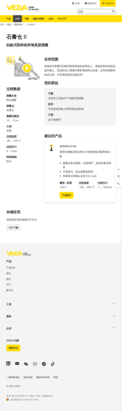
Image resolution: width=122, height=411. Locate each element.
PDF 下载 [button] (13, 227)
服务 (8, 316)
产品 (8, 18)
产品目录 (10, 267)
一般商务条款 (13, 377)
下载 (26, 18)
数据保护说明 (43, 377)
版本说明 (28, 377)
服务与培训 (38, 18)
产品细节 (66, 195)
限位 (8, 278)
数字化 (9, 290)
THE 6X (62, 18)
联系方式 (13, 347)
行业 (17, 18)
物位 (8, 273)
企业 (51, 18)
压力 (8, 284)
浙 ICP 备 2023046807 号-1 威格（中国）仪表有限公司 (29, 396)
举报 (55, 377)
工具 (8, 304)
